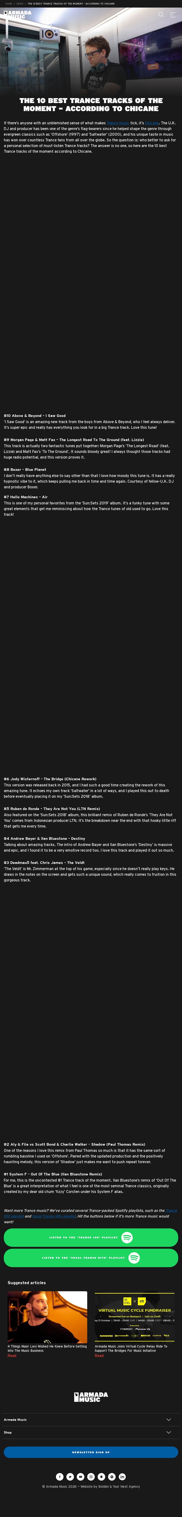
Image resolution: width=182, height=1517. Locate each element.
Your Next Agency (126, 1486)
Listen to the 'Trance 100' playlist (91, 1237)
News (20, 3)
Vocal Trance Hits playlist (53, 1216)
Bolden (103, 1486)
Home (8, 3)
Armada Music (18, 15)
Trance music (118, 123)
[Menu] (172, 14)
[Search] (161, 14)
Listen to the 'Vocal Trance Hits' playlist (91, 1258)
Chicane (152, 123)
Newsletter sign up (91, 1452)
